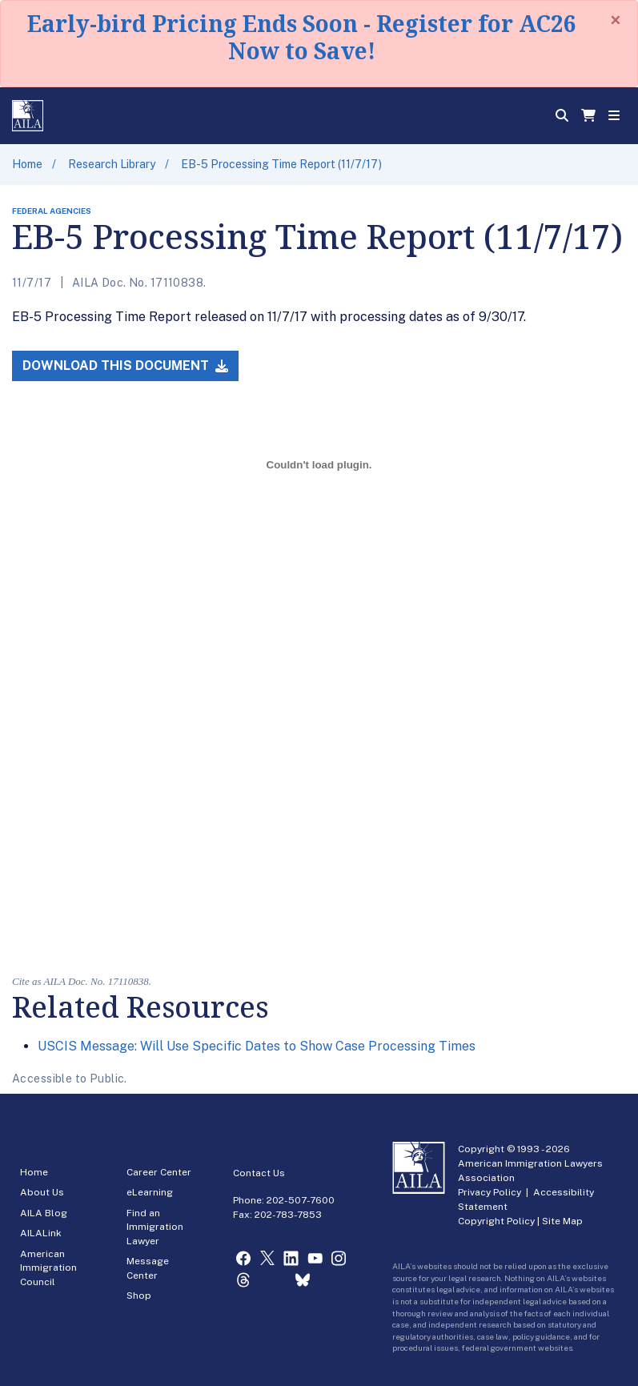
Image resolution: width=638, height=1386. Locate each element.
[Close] (615, 20)
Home (27, 164)
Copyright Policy (496, 1221)
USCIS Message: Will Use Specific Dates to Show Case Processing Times (256, 1046)
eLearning (149, 1192)
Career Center (158, 1172)
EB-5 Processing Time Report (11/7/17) (281, 164)
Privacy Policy (489, 1192)
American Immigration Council (48, 1268)
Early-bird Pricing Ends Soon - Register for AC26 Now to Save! (301, 37)
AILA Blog (43, 1213)
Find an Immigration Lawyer (154, 1227)
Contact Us (259, 1173)
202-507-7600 (301, 1200)
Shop (138, 1295)
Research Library (111, 164)
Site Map (562, 1221)
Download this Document (125, 365)
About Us (42, 1192)
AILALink (41, 1233)
